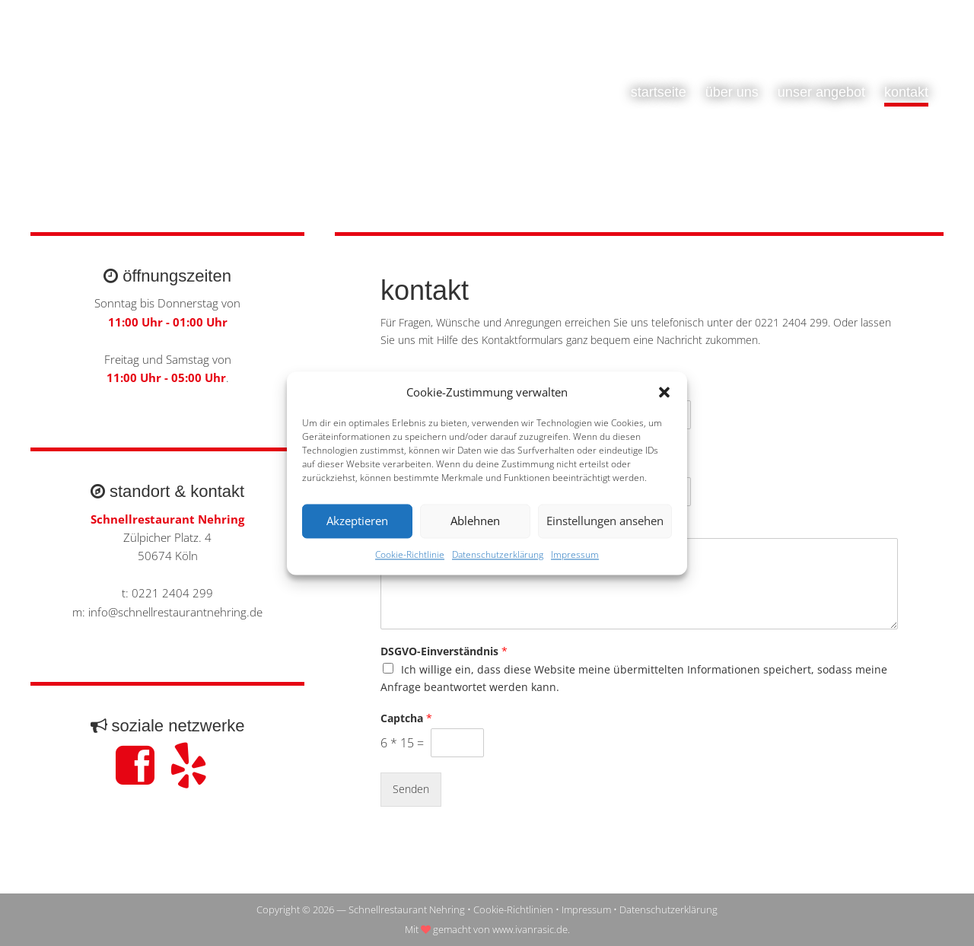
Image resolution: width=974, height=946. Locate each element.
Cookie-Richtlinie (409, 554)
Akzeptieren (357, 521)
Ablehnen (475, 521)
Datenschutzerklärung (497, 554)
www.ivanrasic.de (530, 929)
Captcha (406, 718)
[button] (664, 392)
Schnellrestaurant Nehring (182, 106)
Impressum (575, 554)
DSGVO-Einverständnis (444, 651)
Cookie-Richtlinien (513, 909)
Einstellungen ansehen (605, 521)
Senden (411, 789)
